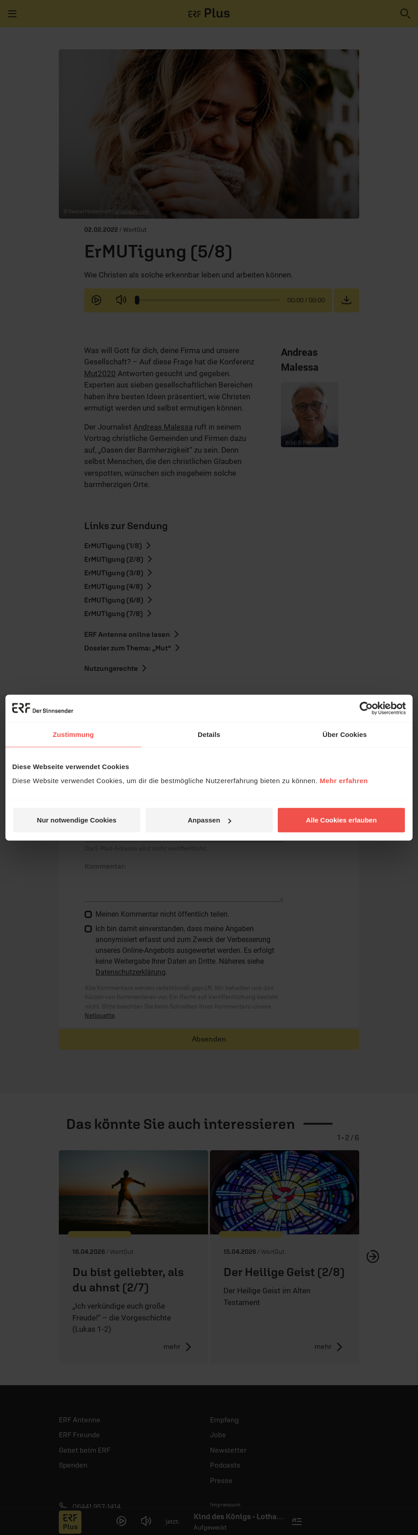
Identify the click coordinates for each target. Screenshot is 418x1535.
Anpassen (209, 820)
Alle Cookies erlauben (341, 820)
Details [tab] (209, 734)
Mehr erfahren (344, 780)
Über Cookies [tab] (345, 734)
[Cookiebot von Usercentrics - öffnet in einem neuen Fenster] (366, 708)
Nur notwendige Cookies (77, 820)
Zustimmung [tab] (73, 734)
